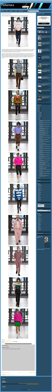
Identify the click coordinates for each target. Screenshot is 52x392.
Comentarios (40, 206)
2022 (39, 107)
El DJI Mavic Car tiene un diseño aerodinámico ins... (43, 130)
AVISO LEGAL (4, 387)
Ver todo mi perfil (47, 248)
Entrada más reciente (6, 372)
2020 (39, 108)
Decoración (39, 192)
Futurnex (7, 5)
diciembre (40, 112)
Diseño (5, 342)
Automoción (40, 188)
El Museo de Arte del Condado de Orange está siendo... (43, 162)
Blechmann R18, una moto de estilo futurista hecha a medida (46, 97)
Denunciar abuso (40, 233)
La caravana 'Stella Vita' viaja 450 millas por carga (46, 64)
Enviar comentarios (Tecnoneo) (9, 374)
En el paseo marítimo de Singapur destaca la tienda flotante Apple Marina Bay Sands (46, 57)
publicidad (39, 197)
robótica (39, 198)
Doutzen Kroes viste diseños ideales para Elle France (44, 156)
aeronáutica (39, 214)
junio (40, 119)
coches (39, 191)
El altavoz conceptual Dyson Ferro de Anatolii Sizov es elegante (46, 43)
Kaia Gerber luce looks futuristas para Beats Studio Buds (46, 50)
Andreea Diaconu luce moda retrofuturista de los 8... (43, 168)
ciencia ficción (40, 190)
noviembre (40, 113)
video (39, 200)
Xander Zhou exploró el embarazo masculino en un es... (44, 132)
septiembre (40, 115)
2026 (39, 106)
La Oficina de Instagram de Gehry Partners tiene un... (43, 128)
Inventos (39, 195)
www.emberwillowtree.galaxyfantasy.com (33, 384)
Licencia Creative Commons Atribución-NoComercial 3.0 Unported (28, 383)
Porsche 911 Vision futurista (46, 90)
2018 (39, 111)
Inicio (19, 372)
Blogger (29, 389)
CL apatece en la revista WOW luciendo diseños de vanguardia (46, 84)
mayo (40, 177)
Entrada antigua (32, 372)
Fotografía (39, 194)
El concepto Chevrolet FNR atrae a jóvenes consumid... (44, 176)
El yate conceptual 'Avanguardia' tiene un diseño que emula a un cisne (46, 78)
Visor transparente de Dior (42, 143)
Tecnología (10, 342)
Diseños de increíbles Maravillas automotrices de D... (43, 134)
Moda (7, 342)
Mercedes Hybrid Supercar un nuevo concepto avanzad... (44, 164)
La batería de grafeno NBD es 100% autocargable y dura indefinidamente (46, 71)
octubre (40, 114)
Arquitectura (40, 215)
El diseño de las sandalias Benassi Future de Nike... (44, 140)
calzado (39, 189)
